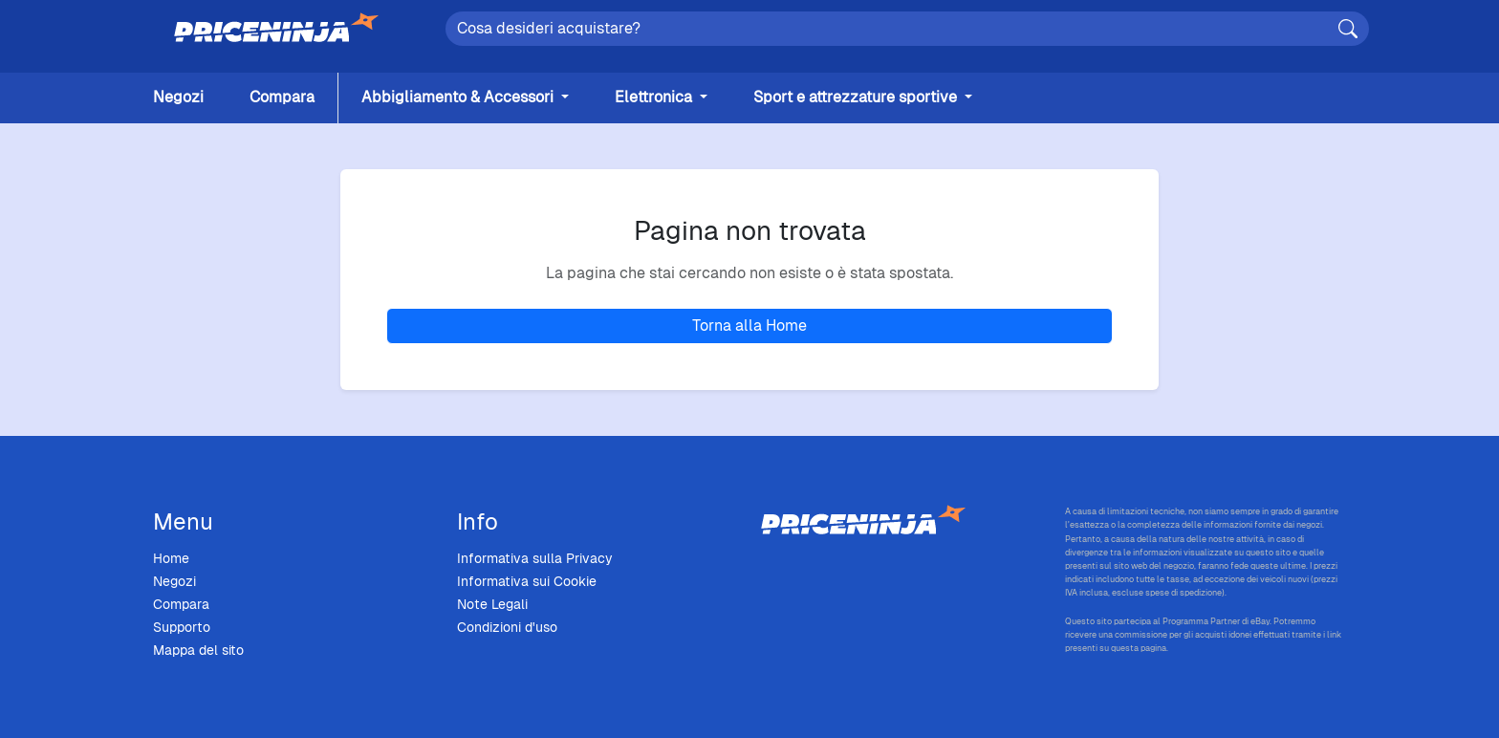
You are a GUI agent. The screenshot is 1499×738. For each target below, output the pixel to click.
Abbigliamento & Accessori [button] (459, 97)
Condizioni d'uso (507, 627)
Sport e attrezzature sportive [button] (857, 97)
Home (171, 558)
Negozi (178, 97)
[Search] (907, 28)
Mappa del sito (198, 650)
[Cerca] (1348, 28)
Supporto (181, 627)
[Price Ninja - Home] (901, 521)
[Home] (276, 28)
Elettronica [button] (655, 97)
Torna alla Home (749, 325)
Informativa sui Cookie (527, 581)
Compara (282, 97)
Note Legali (492, 604)
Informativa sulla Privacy (535, 558)
